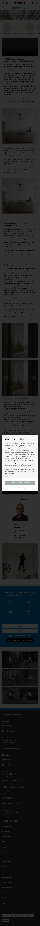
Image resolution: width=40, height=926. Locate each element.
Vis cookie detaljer (20, 488)
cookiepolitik (12, 464)
